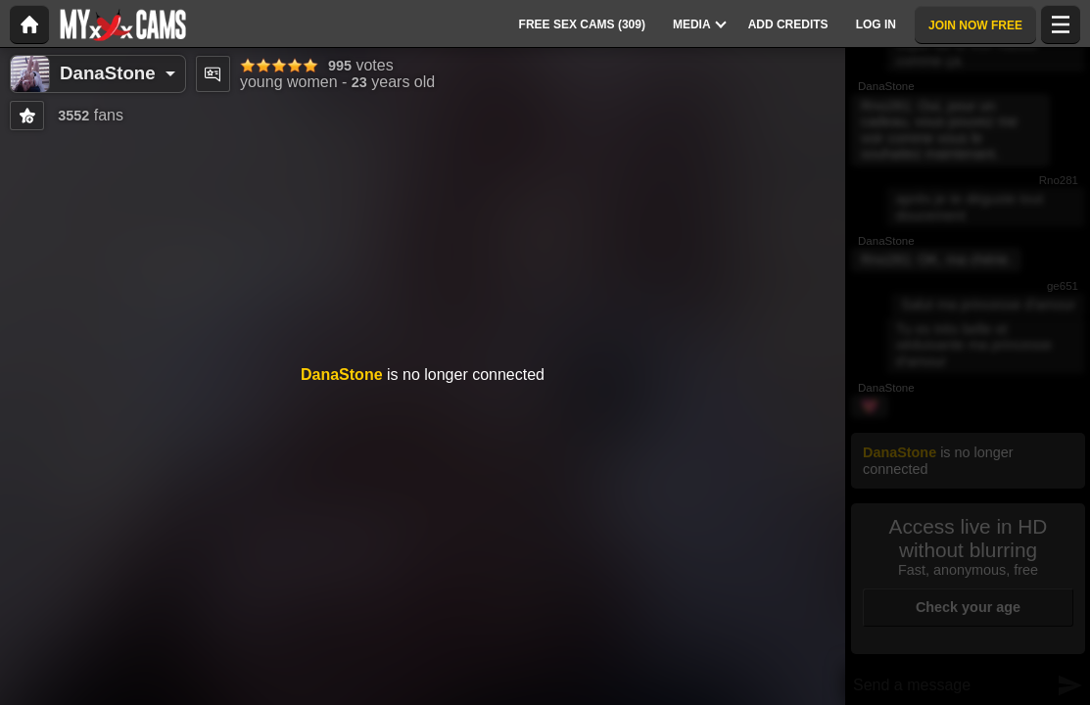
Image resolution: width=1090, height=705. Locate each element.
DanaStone (108, 73)
